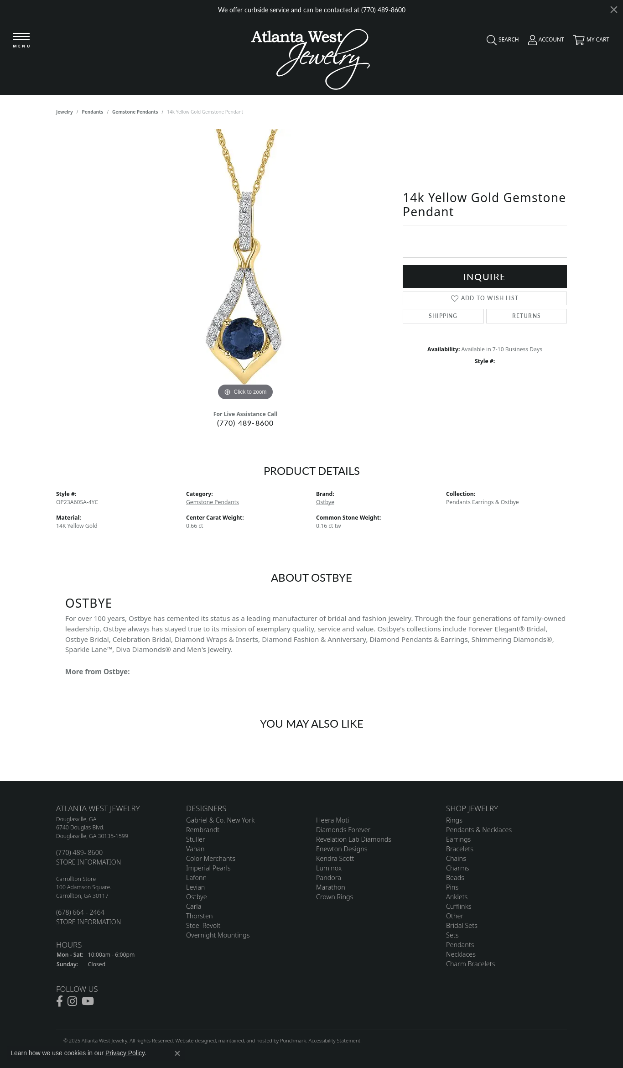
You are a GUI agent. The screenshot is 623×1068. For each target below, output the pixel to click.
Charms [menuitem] (457, 868)
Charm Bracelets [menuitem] (470, 963)
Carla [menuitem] (193, 906)
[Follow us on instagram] (72, 1001)
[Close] (614, 9)
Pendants (93, 112)
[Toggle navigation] (21, 41)
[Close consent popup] (177, 1053)
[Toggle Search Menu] (500, 42)
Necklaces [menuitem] (461, 954)
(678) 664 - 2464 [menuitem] (80, 912)
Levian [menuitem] (195, 887)
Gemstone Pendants (135, 112)
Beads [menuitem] (455, 877)
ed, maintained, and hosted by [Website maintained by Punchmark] (245, 1040)
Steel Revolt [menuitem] (203, 925)
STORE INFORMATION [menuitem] (88, 862)
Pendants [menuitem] (460, 944)
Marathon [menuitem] (330, 887)
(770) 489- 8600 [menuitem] (79, 852)
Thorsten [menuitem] (199, 916)
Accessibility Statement (334, 1040)
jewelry (64, 112)
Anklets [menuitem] (456, 896)
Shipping (443, 316)
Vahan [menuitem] (195, 848)
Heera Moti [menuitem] (332, 820)
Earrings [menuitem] (458, 839)
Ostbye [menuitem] (196, 896)
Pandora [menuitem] (328, 877)
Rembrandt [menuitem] (202, 829)
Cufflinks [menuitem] (459, 906)
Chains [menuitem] (456, 858)
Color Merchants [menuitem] (210, 858)
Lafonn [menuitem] (196, 877)
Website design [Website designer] (193, 1040)
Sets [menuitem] (452, 935)
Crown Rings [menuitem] (334, 896)
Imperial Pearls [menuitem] (208, 868)
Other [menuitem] (454, 916)
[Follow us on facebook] (59, 1001)
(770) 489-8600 (245, 422)
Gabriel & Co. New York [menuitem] (220, 820)
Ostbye (325, 502)
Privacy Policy (125, 1053)
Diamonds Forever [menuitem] (343, 829)
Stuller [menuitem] (195, 839)
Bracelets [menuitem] (459, 848)
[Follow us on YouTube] (88, 1001)
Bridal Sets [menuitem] (462, 925)
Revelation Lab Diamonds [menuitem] (353, 839)
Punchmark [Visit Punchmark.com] (293, 1040)
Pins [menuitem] (452, 887)
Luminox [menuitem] (329, 868)
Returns (526, 316)
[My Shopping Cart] (589, 42)
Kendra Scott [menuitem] (335, 858)
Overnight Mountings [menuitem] (217, 935)
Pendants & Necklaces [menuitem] (479, 829)
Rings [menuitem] (454, 820)
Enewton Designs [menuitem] (342, 848)
